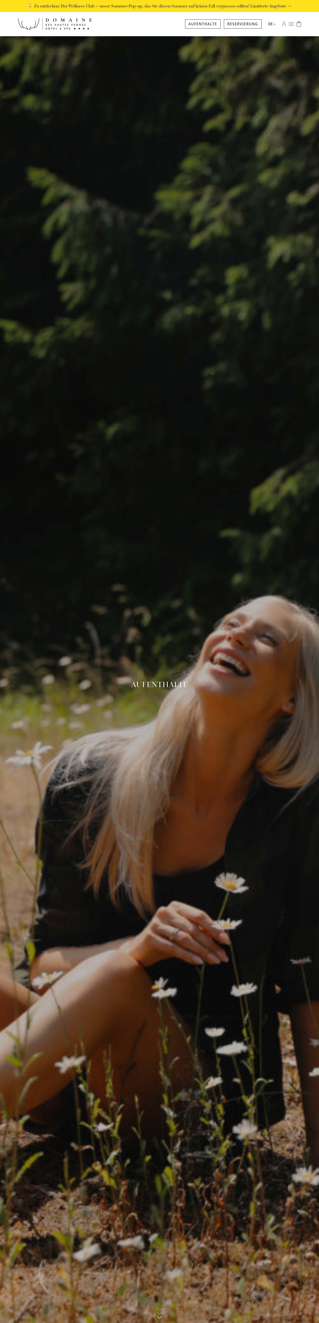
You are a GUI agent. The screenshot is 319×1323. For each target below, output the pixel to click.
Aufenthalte (203, 24)
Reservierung (242, 24)
